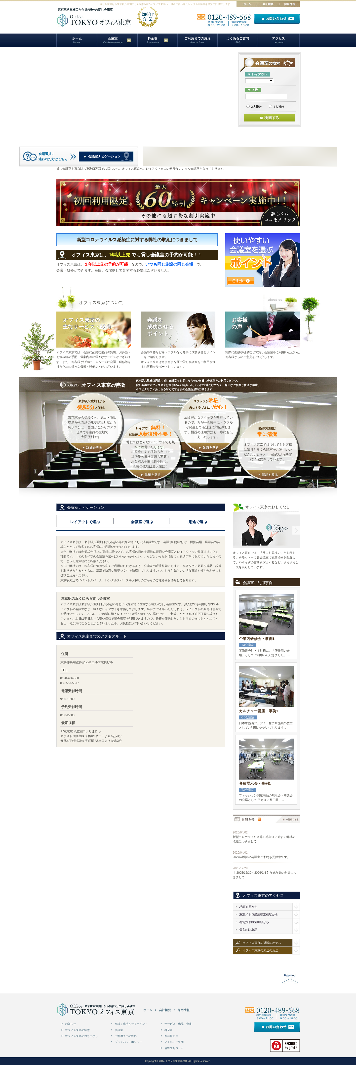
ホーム (77, 38)
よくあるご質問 (237, 38)
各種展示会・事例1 (255, 783)
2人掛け (254, 107)
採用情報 (184, 1010)
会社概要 (165, 1010)
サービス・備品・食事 (178, 1023)
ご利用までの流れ (197, 38)
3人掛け (276, 107)
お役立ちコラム (174, 1048)
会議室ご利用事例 (258, 583)
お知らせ (70, 1023)
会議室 (119, 1029)
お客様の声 (171, 1035)
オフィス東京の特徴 (77, 1029)
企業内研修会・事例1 (257, 638)
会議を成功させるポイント (131, 1023)
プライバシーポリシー (128, 1041)
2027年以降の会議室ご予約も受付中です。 (261, 857)
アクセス (278, 38)
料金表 (152, 38)
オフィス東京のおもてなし (81, 1035)
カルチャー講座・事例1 (258, 711)
